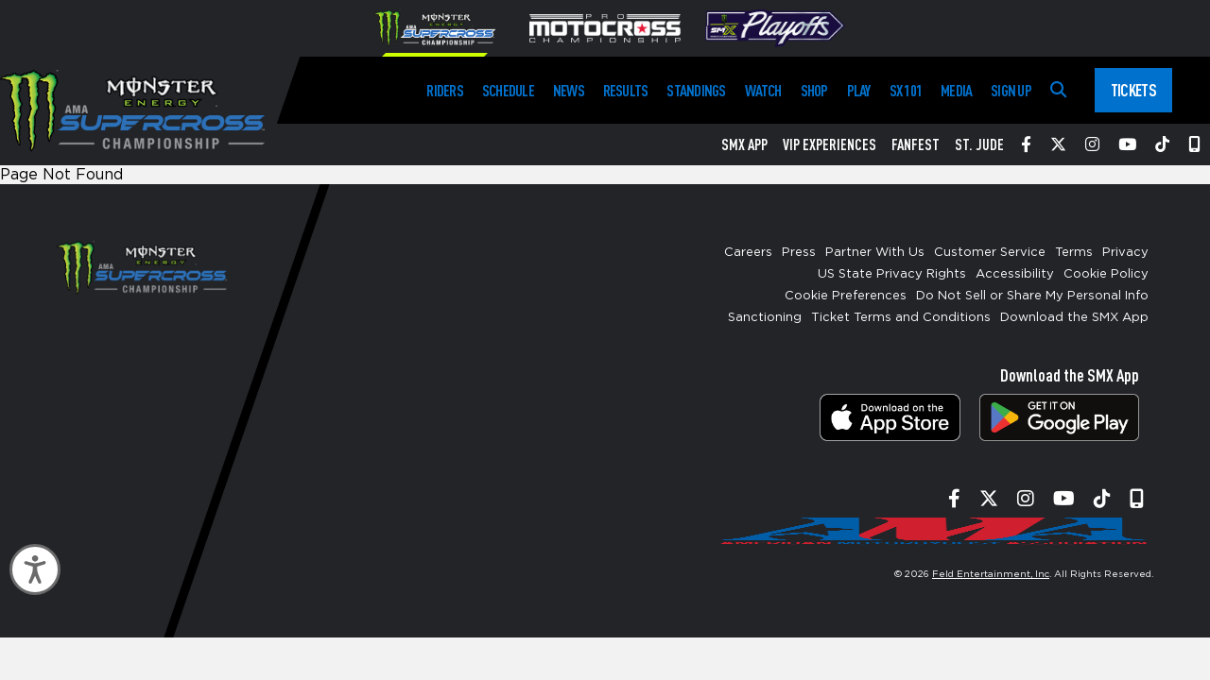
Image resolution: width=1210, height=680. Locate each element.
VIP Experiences (829, 144)
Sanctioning (765, 318)
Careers (748, 252)
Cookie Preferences (846, 296)
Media (956, 90)
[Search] (1058, 90)
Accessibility (1015, 274)
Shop (814, 90)
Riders (444, 90)
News (568, 90)
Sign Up (1011, 90)
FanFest (915, 144)
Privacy (1125, 252)
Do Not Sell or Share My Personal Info (1032, 296)
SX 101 (906, 90)
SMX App (744, 144)
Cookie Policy (1106, 274)
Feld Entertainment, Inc (990, 574)
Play (859, 90)
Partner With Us (875, 252)
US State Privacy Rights (892, 274)
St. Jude (979, 144)
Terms (1074, 252)
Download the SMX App (1074, 318)
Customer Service (990, 252)
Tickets (1133, 89)
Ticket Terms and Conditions (901, 318)
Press (799, 252)
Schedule (508, 90)
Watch (763, 90)
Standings (695, 90)
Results (625, 90)
